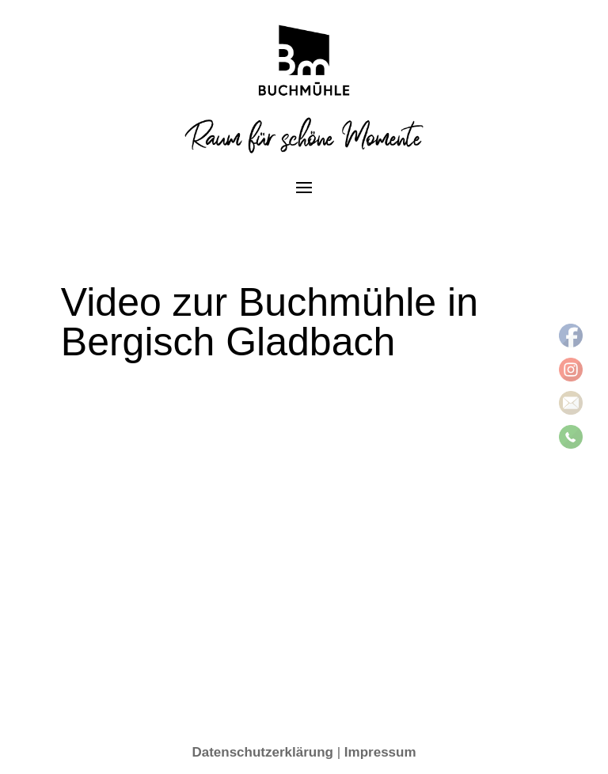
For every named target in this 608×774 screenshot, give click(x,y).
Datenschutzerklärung (262, 752)
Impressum (380, 752)
